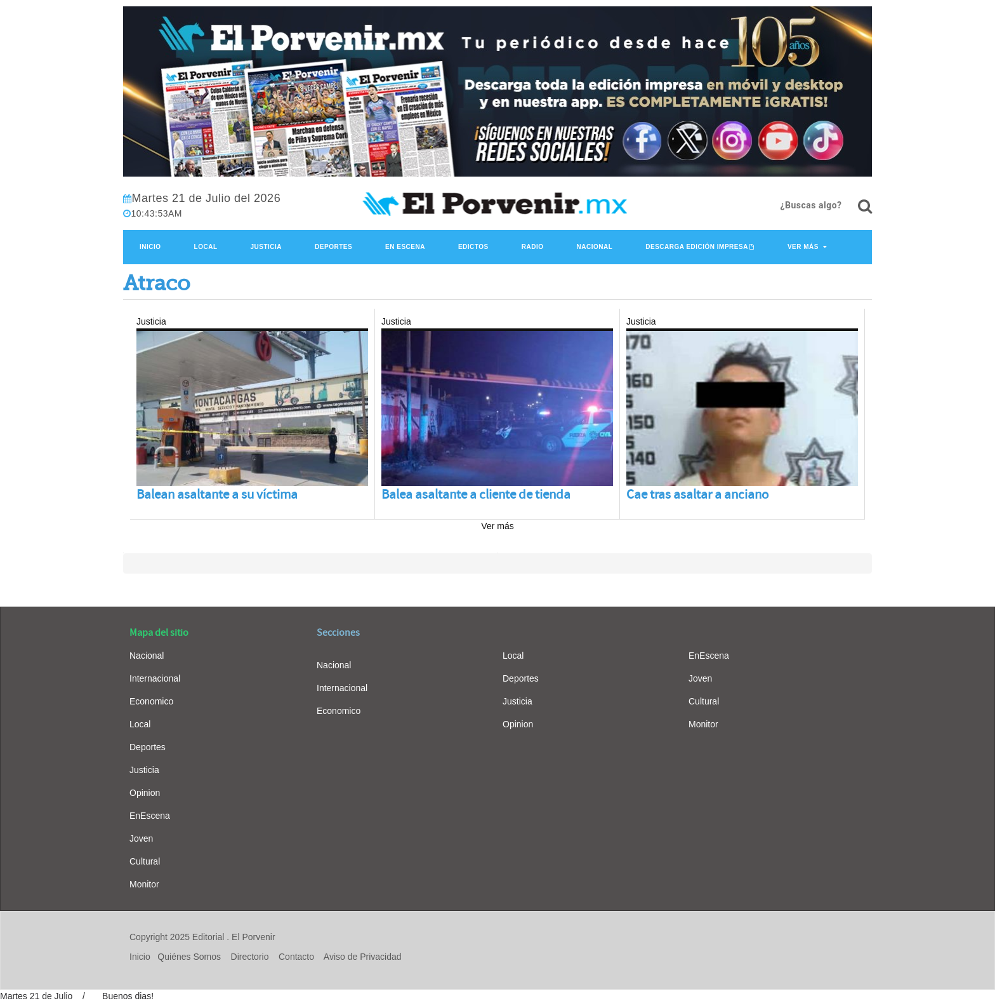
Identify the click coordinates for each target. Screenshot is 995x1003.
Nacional (594, 246)
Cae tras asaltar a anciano (697, 494)
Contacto (296, 957)
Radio (533, 246)
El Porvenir (253, 937)
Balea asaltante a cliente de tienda (475, 494)
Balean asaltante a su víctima (217, 494)
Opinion (144, 793)
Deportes (333, 246)
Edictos (473, 246)
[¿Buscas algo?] (865, 206)
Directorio (250, 957)
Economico (151, 701)
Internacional (154, 678)
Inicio (150, 246)
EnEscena (149, 816)
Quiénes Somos (189, 957)
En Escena (405, 246)
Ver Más (803, 246)
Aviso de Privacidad (363, 957)
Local (206, 246)
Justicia (266, 246)
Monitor (144, 884)
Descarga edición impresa (696, 246)
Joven (141, 838)
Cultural (144, 861)
